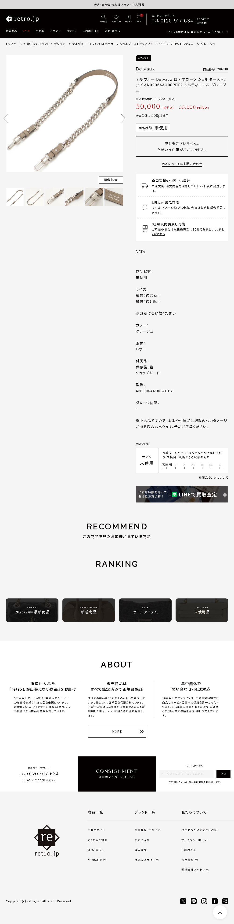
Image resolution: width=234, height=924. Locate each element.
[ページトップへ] (220, 912)
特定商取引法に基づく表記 (199, 830)
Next (123, 118)
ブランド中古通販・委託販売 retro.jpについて (196, 32)
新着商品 (11, 31)
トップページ (14, 44)
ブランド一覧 (145, 812)
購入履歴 (141, 850)
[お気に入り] (116, 19)
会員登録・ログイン (147, 830)
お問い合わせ (97, 860)
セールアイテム (145, 610)
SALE (26, 31)
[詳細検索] (104, 19)
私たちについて (194, 812)
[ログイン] (128, 19)
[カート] (138, 19)
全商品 (40, 31)
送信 (223, 774)
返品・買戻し (112, 31)
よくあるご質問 (97, 840)
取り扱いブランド (38, 44)
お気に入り (142, 840)
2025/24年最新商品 (32, 610)
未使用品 (202, 610)
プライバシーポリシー (195, 840)
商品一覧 (95, 812)
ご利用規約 (189, 850)
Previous (6, 118)
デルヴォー (61, 44)
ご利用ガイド (91, 31)
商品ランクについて (215, 477)
